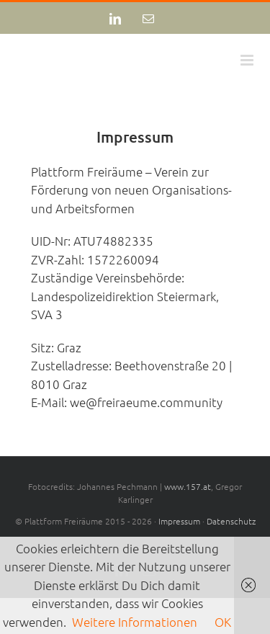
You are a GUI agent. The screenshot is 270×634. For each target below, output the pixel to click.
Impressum (179, 521)
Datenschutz (231, 521)
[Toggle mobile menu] (248, 60)
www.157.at (187, 486)
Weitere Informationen (134, 622)
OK (223, 622)
